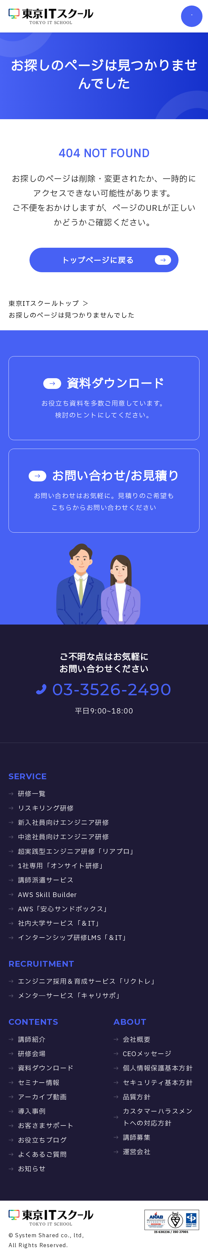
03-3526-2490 (104, 689)
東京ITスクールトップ (44, 304)
